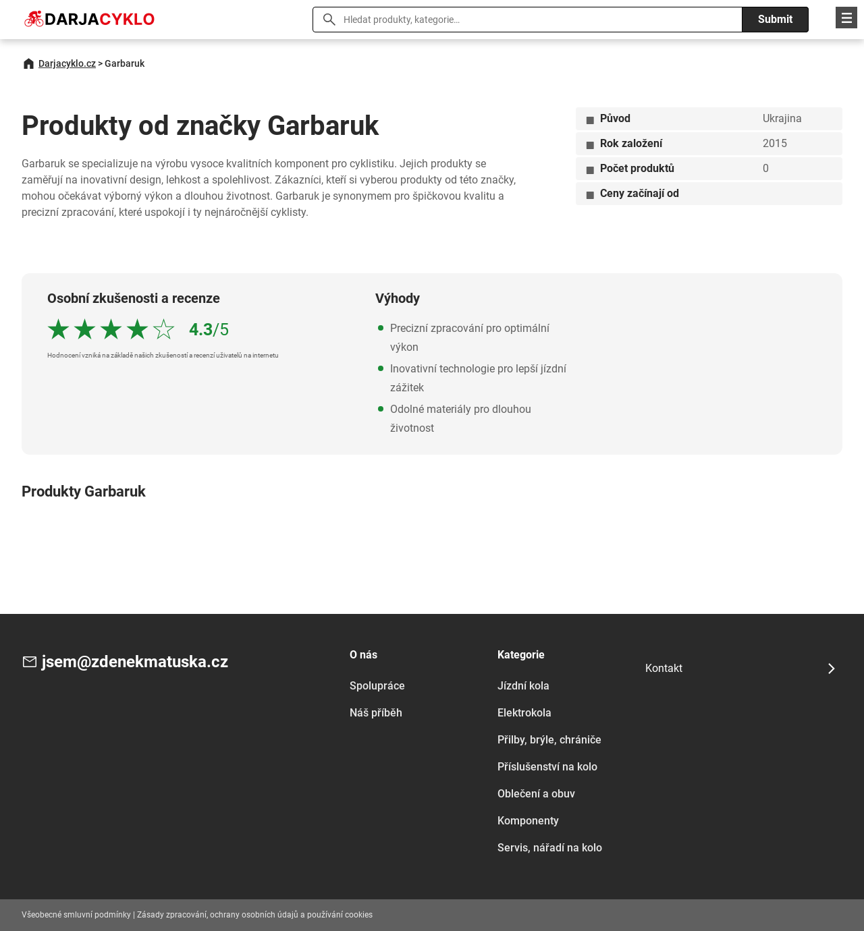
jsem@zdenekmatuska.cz (135, 661)
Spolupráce (377, 685)
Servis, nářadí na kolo (549, 847)
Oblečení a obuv (536, 793)
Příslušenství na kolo (547, 766)
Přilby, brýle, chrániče (549, 739)
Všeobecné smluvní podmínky (76, 915)
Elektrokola (524, 712)
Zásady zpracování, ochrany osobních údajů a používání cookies (255, 915)
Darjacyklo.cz (67, 63)
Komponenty (528, 820)
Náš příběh (376, 712)
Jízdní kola (523, 685)
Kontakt (663, 668)
